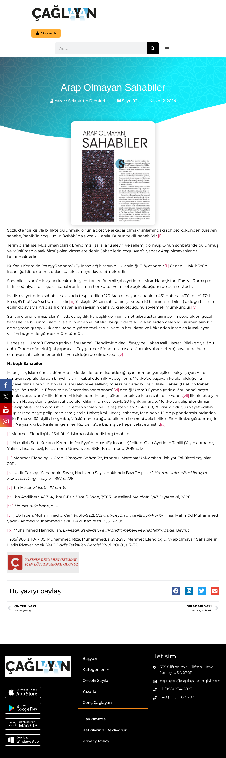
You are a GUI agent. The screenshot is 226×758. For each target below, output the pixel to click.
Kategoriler (96, 670)
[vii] (186, 396)
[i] (159, 236)
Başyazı (90, 659)
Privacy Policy (96, 741)
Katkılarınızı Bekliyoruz (105, 730)
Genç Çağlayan (97, 703)
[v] (121, 355)
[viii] (11, 515)
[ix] (162, 425)
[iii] (71, 302)
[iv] (194, 307)
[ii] (167, 266)
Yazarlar (90, 692)
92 (135, 101)
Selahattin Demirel (86, 101)
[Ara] (153, 49)
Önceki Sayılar (96, 681)
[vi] (116, 390)
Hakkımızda (94, 719)
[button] (167, 49)
